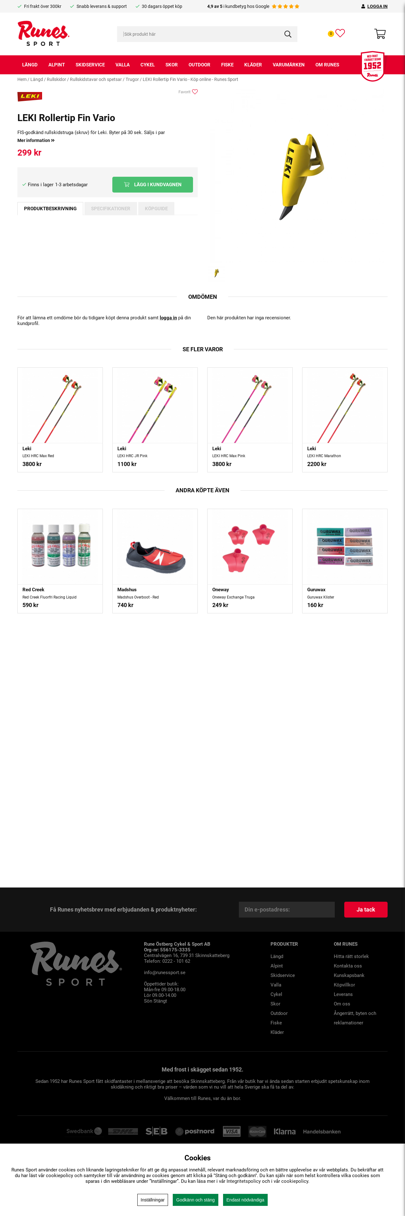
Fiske (227, 65)
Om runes (327, 65)
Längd (30, 65)
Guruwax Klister (320, 597)
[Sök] (207, 34)
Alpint (56, 65)
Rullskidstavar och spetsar (96, 79)
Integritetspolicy (244, 1181)
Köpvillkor (344, 985)
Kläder (253, 65)
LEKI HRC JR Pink (132, 456)
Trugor (132, 79)
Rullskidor (56, 79)
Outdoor (199, 65)
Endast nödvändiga (246, 1199)
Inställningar (153, 1199)
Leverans (343, 994)
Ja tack (366, 909)
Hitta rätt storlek (351, 956)
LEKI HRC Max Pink (228, 456)
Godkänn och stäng (195, 1199)
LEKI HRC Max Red (38, 456)
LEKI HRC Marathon (324, 456)
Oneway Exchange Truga (233, 597)
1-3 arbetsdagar (71, 184)
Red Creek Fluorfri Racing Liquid (49, 597)
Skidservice (90, 65)
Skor (171, 65)
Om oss (342, 1004)
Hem (22, 79)
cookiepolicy (294, 1181)
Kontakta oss (348, 966)
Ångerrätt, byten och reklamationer (355, 1018)
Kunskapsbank (349, 975)
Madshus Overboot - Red (138, 597)
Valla (122, 65)
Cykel (147, 65)
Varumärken (289, 65)
